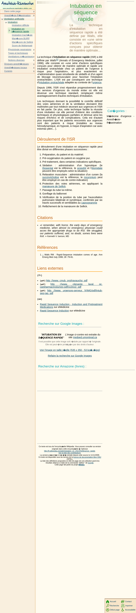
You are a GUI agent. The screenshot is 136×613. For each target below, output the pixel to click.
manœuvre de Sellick (54, 186)
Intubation (13, 22)
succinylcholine (50, 177)
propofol (81, 168)
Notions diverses (16, 60)
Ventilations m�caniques (20, 56)
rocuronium (90, 177)
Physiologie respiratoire (19, 49)
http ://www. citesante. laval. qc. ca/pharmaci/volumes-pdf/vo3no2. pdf (71, 286)
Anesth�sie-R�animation (17, 15)
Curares (8, 71)
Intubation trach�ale (22, 35)
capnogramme (89, 202)
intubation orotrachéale (51, 82)
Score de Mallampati (22, 45)
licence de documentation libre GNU (87, 458)
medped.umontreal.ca (85, 338)
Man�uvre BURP (21, 38)
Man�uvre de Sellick (22, 42)
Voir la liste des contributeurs (70, 454)
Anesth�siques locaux (15, 67)
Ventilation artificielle (14, 19)
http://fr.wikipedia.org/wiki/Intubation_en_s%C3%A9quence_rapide (69, 452)
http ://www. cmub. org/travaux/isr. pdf (66, 281)
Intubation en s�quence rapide (20, 30)
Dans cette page (12, 11)
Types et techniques (18, 53)
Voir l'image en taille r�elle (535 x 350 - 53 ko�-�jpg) (70, 351)
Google (91, 464)
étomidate (97, 168)
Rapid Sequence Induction (54, 311)
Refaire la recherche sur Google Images (70, 356)
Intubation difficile (20, 25)
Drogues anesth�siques (16, 64)
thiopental (47, 168)
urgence (97, 82)
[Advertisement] (52, 11)
